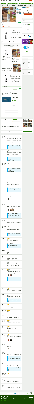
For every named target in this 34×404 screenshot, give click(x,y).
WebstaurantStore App (13, 398)
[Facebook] (4, 400)
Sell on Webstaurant (25, 400)
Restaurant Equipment (3, 3)
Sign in (31, 12)
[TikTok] (5, 400)
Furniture (20, 3)
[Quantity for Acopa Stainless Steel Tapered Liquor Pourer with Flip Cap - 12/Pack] (7, 26)
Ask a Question (19, 22)
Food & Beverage (12, 3)
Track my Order (31, 398)
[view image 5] (24, 124)
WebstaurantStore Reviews (20, 400)
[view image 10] (26, 126)
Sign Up (15, 393)
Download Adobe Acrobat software (25, 51)
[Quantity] (23, 14)
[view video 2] (11, 340)
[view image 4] (31, 121)
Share (16, 22)
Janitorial (26, 3)
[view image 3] (29, 121)
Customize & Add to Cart (28, 16)
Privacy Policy (16, 89)
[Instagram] (1, 400)
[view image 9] (24, 126)
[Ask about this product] (11, 88)
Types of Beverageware (27, 55)
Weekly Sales (19, 398)
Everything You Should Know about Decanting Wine (28, 54)
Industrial (28, 3)
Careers (24, 398)
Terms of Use (14, 89)
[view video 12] (31, 126)
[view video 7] (29, 124)
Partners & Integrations (13, 400)
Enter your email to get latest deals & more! (3, 393)
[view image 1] (24, 121)
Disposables (18, 3)
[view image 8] (31, 124)
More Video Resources (14, 100)
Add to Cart (3, 26)
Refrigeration (7, 3)
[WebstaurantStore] (5, 396)
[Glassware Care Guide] (24, 48)
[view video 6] (26, 124)
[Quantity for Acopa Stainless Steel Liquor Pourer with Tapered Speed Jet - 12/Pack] (1, 26)
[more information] (29, 24)
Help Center (31, 397)
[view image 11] (29, 126)
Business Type (31, 3)
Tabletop (15, 3)
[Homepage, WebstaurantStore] (5, 1)
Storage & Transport (23, 3)
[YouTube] (2, 400)
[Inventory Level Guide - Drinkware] (27, 48)
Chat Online (30, 399)
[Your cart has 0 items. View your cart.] (32, 1)
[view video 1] (8, 199)
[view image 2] (26, 121)
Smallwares (10, 3)
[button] (17, 8)
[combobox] (16, 1)
